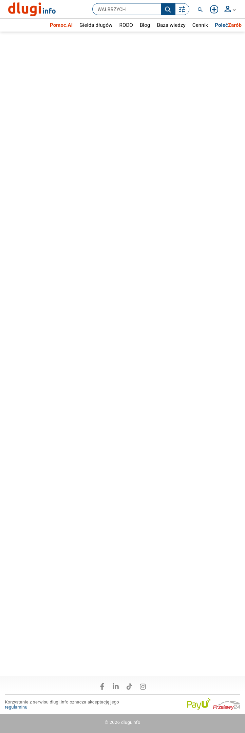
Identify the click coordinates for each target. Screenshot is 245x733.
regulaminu (16, 707)
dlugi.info (130, 722)
